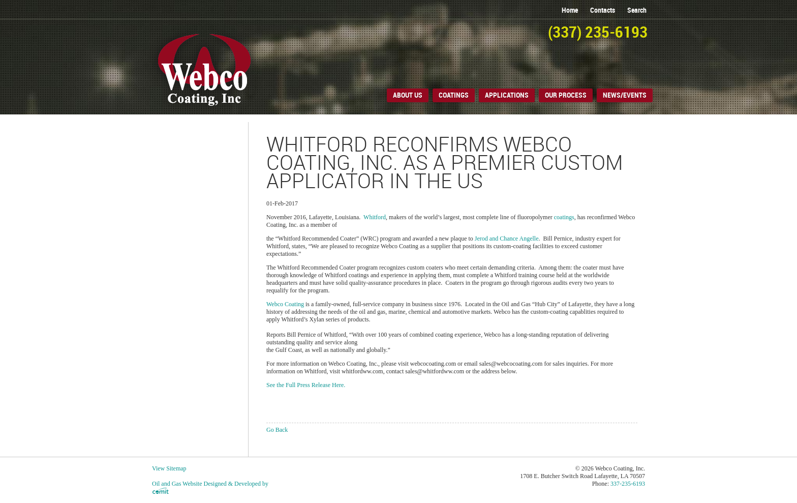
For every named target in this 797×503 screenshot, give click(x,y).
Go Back (277, 429)
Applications (507, 95)
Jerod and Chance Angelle (507, 238)
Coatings (454, 95)
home (570, 10)
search (637, 10)
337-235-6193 (627, 483)
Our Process (566, 95)
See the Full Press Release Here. (305, 385)
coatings (564, 217)
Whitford (374, 217)
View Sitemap (169, 468)
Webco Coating (285, 304)
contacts (602, 10)
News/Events (625, 95)
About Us (407, 95)
